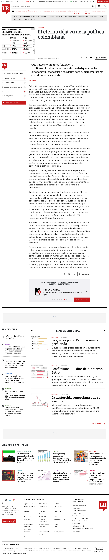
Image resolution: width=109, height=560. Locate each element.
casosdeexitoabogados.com (12, 551)
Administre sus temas (11, 103)
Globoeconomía (59, 519)
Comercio (8, 405)
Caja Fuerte (43, 506)
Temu (15, 19)
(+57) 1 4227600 (7, 514)
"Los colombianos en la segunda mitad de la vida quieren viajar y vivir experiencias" (15, 350)
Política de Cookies (78, 526)
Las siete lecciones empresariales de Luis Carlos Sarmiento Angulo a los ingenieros (15, 379)
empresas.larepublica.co (42, 548)
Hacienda (8, 388)
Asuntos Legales (29, 506)
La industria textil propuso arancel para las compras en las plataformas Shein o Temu (14, 412)
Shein (101, 17)
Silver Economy (83, 17)
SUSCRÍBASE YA (82, 299)
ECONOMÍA (25, 11)
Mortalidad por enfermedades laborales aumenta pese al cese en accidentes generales (97, 459)
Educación (8, 373)
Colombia (44, 17)
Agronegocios (29, 504)
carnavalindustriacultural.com (34, 551)
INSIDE (104, 11)
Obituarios (42, 526)
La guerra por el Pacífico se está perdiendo (75, 342)
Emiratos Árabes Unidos (25, 451)
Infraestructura (44, 524)
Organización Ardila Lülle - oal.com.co (99, 549)
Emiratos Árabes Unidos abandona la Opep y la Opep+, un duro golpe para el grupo (25, 458)
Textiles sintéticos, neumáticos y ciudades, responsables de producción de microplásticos (97, 478)
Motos (51, 17)
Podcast (27, 532)
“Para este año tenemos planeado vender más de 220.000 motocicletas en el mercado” (15, 365)
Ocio (55, 526)
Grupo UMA (59, 17)
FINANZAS (18, 11)
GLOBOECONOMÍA (48, 11)
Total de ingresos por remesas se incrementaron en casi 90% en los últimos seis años (15, 395)
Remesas (36, 17)
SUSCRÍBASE (103, 2)
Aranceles (93, 17)
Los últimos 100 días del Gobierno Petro (77, 370)
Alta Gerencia (43, 504)
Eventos (56, 516)
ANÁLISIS (70, 11)
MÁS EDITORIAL (97, 424)
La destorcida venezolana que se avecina (76, 399)
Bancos (7, 344)
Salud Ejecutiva (59, 532)
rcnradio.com (62, 551)
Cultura (19, 470)
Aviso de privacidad (78, 516)
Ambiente (92, 470)
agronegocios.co (26, 548)
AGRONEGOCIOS (60, 11)
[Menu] (13, 10)
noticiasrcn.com (74, 551)
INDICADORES (97, 11)
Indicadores (28, 524)
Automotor (9, 359)
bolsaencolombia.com (80, 548)
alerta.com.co (6, 553)
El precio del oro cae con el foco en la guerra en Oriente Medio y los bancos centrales (62, 477)
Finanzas (27, 519)
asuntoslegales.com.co (10, 548)
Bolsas (55, 470)
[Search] (93, 6)
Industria (92, 451)
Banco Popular (70, 17)
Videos (41, 537)
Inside (56, 524)
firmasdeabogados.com (61, 548)
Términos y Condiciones (80, 518)
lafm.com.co (86, 551)
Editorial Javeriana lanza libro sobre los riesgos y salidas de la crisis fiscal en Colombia (25, 477)
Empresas (27, 516)
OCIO (40, 11)
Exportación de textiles (27, 19)
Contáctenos (76, 513)
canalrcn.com (51, 551)
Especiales (42, 516)
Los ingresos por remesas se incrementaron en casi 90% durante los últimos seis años (62, 458)
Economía (57, 511)
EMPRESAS (33, 11)
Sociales (27, 537)
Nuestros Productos (79, 511)
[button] (32, 292)
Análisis (56, 504)
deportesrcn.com (19, 553)
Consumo (27, 511)
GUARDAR (101, 58)
